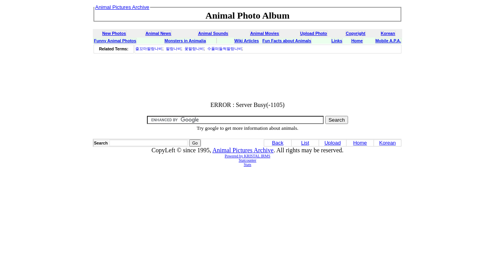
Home (357, 40)
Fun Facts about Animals (286, 40)
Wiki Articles (246, 40)
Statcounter (247, 160)
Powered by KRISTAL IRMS (247, 156)
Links (336, 40)
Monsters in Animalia (185, 40)
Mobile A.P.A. (388, 40)
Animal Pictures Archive (242, 150)
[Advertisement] (247, 77)
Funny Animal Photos (115, 40)
